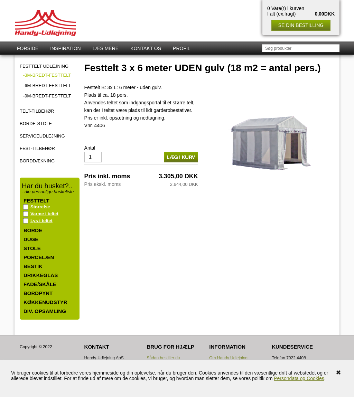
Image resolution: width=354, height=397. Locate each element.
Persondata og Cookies (299, 378)
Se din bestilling (301, 25)
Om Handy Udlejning (228, 358)
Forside (27, 48)
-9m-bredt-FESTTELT (47, 95)
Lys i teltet (41, 220)
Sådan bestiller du (163, 358)
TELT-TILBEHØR (37, 111)
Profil (181, 48)
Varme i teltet (44, 213)
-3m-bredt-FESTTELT (47, 75)
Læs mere (106, 48)
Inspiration (65, 48)
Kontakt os (145, 48)
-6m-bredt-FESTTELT (47, 85)
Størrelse (40, 206)
